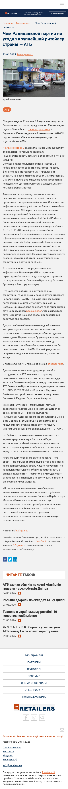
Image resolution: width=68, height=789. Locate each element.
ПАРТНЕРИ (34, 662)
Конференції (10, 759)
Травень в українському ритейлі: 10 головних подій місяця (30, 614)
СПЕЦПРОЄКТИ (34, 689)
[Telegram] (42, 718)
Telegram (18, 545)
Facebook (41, 541)
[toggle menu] (62, 4)
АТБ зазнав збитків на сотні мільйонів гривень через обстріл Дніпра (32, 586)
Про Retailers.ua (12, 747)
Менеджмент (24, 23)
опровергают (55, 363)
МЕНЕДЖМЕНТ (34, 655)
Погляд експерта (34, 696)
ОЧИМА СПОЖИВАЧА (34, 683)
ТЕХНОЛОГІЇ (34, 669)
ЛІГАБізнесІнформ (13, 147)
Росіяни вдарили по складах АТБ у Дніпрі (34, 600)
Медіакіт (8, 755)
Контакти (8, 751)
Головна (8, 23)
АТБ (7, 109)
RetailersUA (48, 772)
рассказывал (34, 310)
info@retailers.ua (12, 765)
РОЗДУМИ (34, 676)
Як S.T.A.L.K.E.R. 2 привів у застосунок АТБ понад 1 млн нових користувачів (32, 629)
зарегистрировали (39, 129)
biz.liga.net (21, 530)
